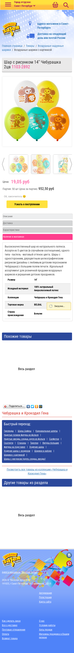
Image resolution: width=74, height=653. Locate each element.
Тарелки (34, 443)
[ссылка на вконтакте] (69, 555)
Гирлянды (9, 431)
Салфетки (54, 439)
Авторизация (45, 593)
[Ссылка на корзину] (55, 5)
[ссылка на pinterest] (69, 563)
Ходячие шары (36, 447)
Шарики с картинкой (14, 455)
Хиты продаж (45, 629)
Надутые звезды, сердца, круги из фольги (24, 439)
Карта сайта (45, 601)
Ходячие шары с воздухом (17, 451)
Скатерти (8, 443)
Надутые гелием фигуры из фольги (21, 435)
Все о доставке (9, 625)
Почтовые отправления (13, 629)
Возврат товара (10, 638)
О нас (42, 621)
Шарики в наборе (43, 451)
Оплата (5, 634)
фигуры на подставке (14, 447)
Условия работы (47, 625)
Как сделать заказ (11, 621)
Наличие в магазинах (13, 236)
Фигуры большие (50, 443)
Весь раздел (26, 369)
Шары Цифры (24, 431)
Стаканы (21, 443)
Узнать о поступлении (27, 204)
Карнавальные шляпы (47, 431)
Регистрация (45, 597)
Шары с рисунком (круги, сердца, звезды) (25, 459)
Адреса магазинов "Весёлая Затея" (19, 572)
